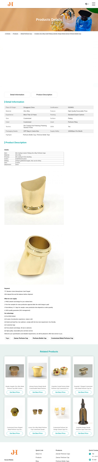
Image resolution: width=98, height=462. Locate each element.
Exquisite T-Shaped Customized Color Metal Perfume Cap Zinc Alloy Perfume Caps (83, 387)
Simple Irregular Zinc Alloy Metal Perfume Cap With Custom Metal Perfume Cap (15, 387)
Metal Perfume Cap (26, 34)
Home (7, 34)
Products (15, 34)
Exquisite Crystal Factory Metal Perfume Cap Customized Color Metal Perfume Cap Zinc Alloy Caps (60, 387)
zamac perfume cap (21, 338)
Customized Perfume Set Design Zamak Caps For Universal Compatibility (60, 428)
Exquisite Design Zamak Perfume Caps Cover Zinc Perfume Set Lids (83, 428)
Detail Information (17, 95)
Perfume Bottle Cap (39, 338)
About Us (39, 454)
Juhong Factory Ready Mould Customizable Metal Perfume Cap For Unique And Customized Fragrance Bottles (37, 387)
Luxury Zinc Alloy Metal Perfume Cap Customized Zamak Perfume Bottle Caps (37, 428)
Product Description (44, 95)
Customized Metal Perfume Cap (62, 338)
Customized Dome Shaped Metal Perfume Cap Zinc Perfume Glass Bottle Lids (14, 428)
